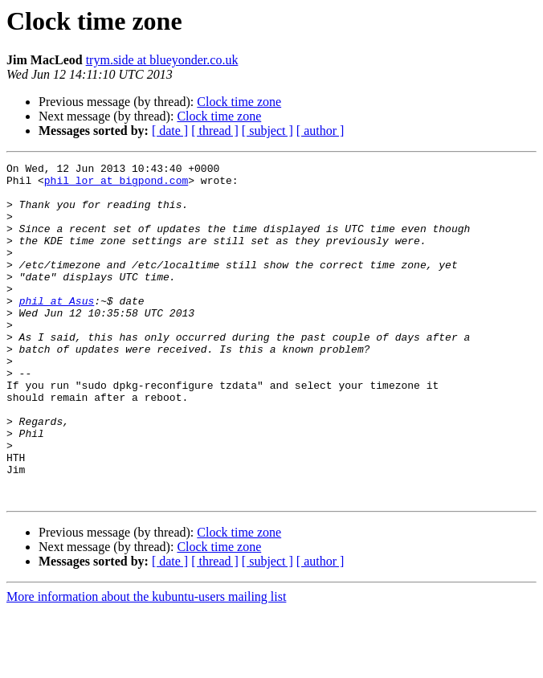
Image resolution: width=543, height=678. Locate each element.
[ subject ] (267, 130)
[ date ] (170, 130)
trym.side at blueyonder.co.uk (162, 60)
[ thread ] (215, 130)
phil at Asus (57, 329)
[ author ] (320, 130)
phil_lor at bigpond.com (116, 185)
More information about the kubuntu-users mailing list (146, 664)
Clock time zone (239, 101)
